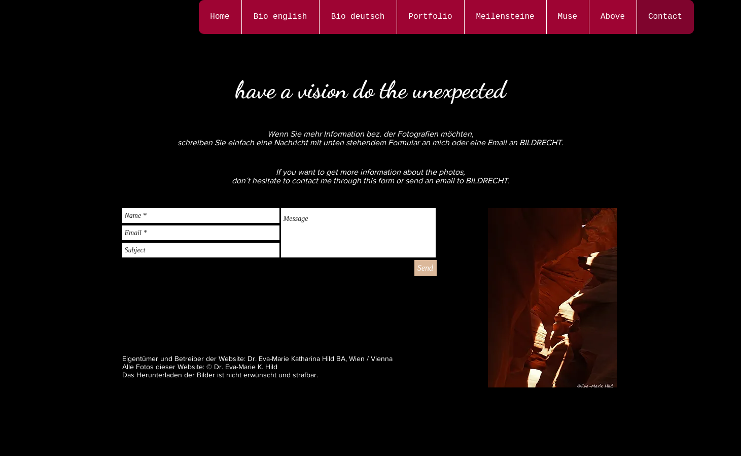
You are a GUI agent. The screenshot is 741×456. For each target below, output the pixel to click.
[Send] (425, 268)
